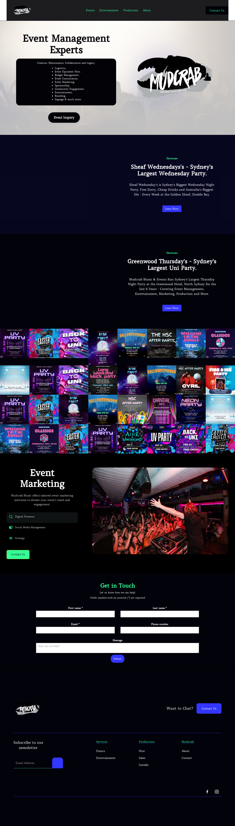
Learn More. (172, 208)
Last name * (160, 615)
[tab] (42, 521)
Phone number (159, 631)
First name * (75, 615)
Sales (142, 765)
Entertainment (109, 10)
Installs (143, 771)
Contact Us (217, 10)
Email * (75, 631)
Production (130, 10)
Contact (187, 765)
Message (117, 647)
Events (90, 10)
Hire (142, 758)
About (147, 10)
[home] (22, 10)
